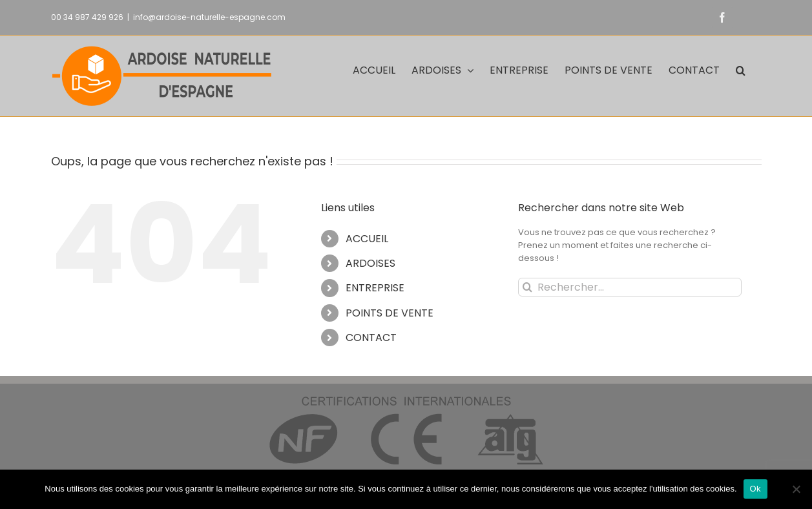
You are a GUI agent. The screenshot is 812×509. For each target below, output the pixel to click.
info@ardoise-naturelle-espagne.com (209, 17)
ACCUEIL (367, 238)
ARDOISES (370, 263)
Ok (755, 488)
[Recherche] (527, 287)
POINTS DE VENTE (389, 313)
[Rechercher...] (630, 287)
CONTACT (371, 337)
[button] (740, 69)
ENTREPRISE (375, 287)
